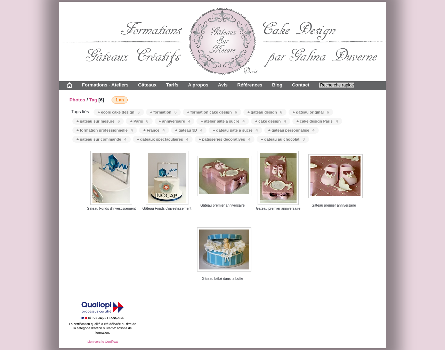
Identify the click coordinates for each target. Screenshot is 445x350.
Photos (78, 99)
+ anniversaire (175, 121)
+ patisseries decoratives (225, 139)
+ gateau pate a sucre (235, 130)
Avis (223, 85)
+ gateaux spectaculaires (162, 139)
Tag (93, 99)
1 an (119, 100)
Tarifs (172, 85)
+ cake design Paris (317, 121)
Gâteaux (147, 85)
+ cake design (270, 121)
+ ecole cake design (119, 112)
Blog (277, 85)
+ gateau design (265, 112)
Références (249, 85)
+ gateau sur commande (101, 139)
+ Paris (139, 121)
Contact (300, 85)
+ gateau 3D (188, 130)
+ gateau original (311, 112)
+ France (154, 130)
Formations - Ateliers (105, 85)
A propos (198, 85)
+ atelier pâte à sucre (222, 121)
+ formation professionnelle (104, 130)
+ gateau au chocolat (283, 139)
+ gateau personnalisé (291, 130)
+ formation (163, 112)
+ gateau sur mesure (98, 121)
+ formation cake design (212, 112)
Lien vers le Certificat (102, 341)
